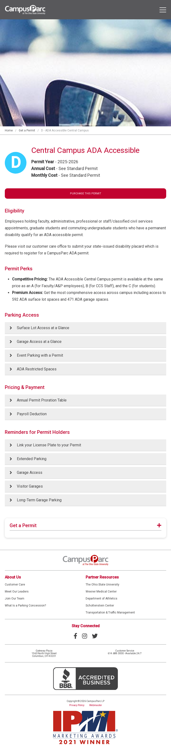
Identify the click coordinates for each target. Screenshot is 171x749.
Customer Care (15, 584)
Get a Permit (27, 130)
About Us (13, 577)
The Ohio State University (102, 584)
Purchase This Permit (85, 193)
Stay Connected (86, 626)
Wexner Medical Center (101, 591)
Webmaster (95, 705)
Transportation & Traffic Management (110, 612)
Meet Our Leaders (17, 591)
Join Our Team (14, 598)
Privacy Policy (76, 705)
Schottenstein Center (100, 605)
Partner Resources (102, 577)
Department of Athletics (101, 598)
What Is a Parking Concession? (25, 605)
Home (9, 130)
